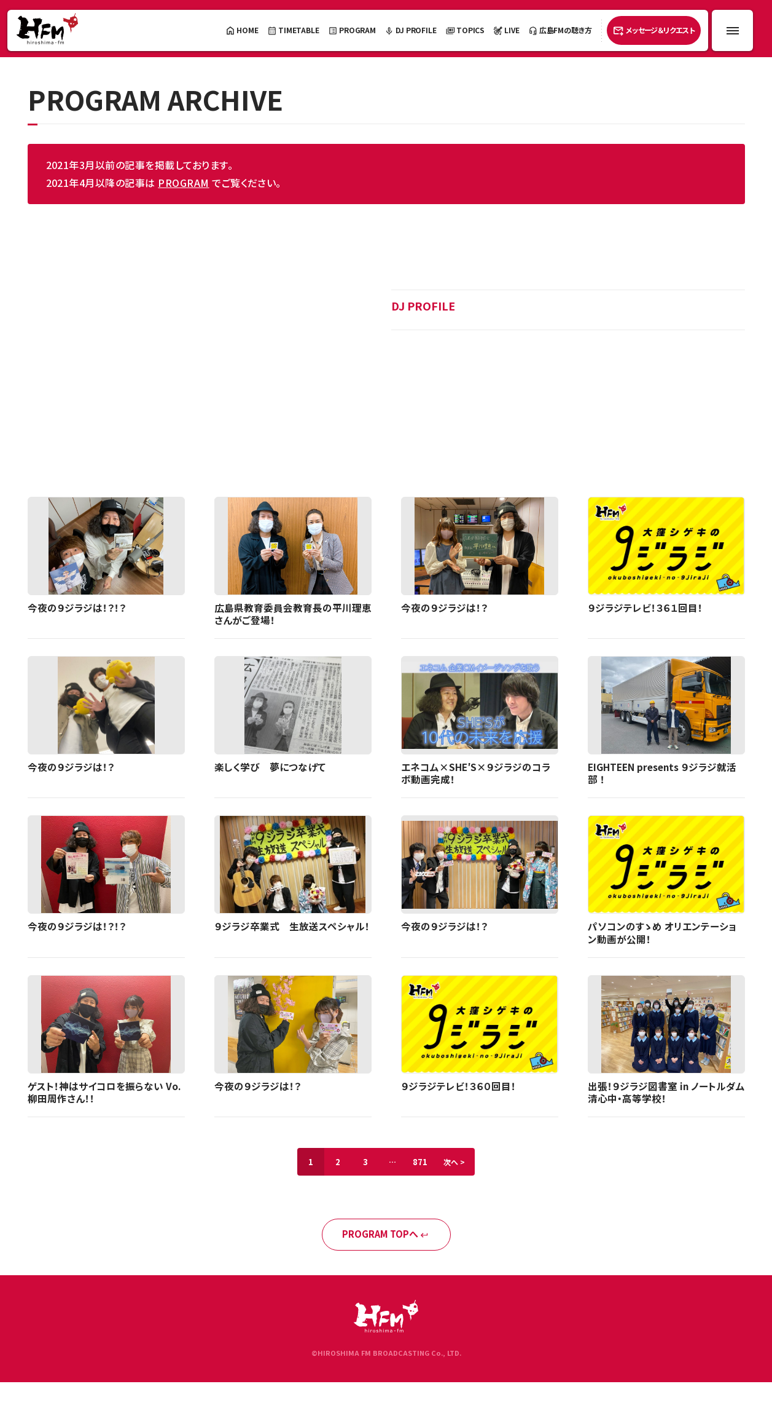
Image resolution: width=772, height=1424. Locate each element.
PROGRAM (183, 182)
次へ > (459, 1165)
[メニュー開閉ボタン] (732, 30)
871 (422, 1165)
